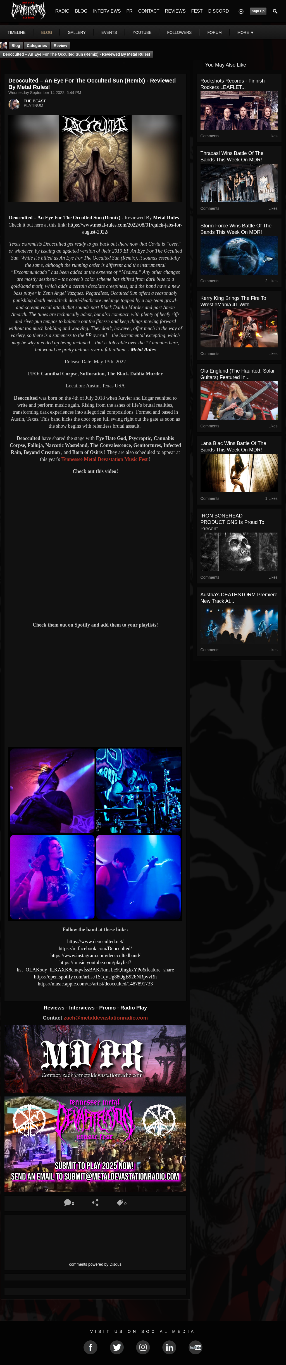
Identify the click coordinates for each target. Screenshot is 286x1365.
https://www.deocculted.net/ (95, 941)
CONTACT (148, 11)
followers (179, 32)
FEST (197, 11)
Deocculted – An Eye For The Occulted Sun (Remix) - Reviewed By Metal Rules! (76, 54)
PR (129, 11)
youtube (142, 32)
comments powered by (95, 1264)
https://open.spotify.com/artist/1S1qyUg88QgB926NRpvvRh (95, 977)
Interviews (82, 1008)
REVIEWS (175, 11)
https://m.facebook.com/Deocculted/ (95, 948)
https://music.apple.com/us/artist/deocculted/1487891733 (95, 984)
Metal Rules (166, 217)
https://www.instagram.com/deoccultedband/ (95, 955)
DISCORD (218, 11)
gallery (76, 32)
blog (46, 32)
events (109, 32)
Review (60, 45)
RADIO (62, 11)
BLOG (81, 11)
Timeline (17, 32)
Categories (37, 45)
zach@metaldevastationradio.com (106, 1018)
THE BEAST (35, 101)
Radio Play (133, 1008)
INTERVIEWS (107, 11)
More (245, 32)
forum (214, 32)
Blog (15, 45)
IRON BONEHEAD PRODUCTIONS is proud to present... (232, 522)
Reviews (55, 1008)
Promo (108, 1008)
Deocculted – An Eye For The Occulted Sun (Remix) (65, 217)
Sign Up (258, 11)
